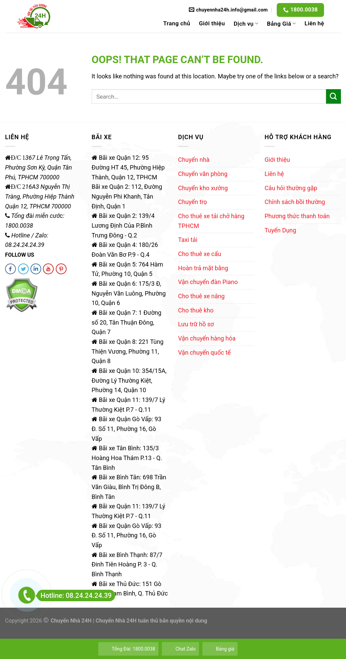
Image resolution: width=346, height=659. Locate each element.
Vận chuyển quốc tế (204, 352)
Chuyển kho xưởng (203, 188)
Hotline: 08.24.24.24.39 (74, 595)
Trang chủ (176, 23)
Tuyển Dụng (280, 230)
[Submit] (333, 96)
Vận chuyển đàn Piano (208, 281)
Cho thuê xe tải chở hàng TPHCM (211, 220)
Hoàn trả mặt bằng (203, 268)
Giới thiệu (212, 23)
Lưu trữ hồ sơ (196, 324)
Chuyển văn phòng (202, 173)
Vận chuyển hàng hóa (207, 338)
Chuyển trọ (192, 201)
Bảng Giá (281, 23)
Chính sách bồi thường (295, 201)
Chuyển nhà (193, 159)
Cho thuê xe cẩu (199, 253)
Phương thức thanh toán (297, 216)
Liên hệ (314, 23)
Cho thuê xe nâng (201, 296)
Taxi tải (187, 239)
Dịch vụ (246, 23)
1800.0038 (304, 9)
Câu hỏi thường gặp (291, 188)
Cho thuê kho (196, 310)
